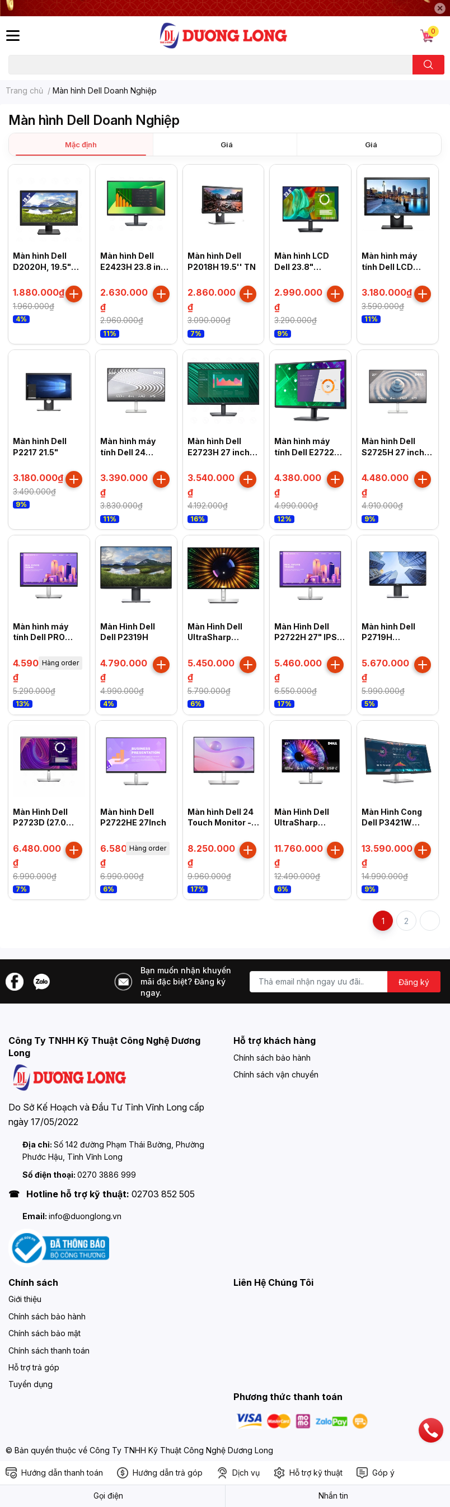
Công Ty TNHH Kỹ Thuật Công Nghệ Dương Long (181, 1450)
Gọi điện (108, 1495)
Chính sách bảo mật (44, 1333)
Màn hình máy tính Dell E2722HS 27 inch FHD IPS (310, 452)
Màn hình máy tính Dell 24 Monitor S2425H (133, 452)
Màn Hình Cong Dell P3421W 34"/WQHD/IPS (392, 822)
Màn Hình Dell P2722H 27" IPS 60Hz (305, 637)
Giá (227, 144)
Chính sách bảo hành (272, 1057)
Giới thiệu (24, 1299)
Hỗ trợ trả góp (33, 1367)
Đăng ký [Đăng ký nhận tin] (414, 982)
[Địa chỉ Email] (345, 981)
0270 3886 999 (106, 1174)
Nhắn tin (333, 1495)
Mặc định (81, 144)
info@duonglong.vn (85, 1216)
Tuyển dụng (30, 1384)
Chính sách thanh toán (49, 1350)
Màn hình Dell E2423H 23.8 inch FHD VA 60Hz (135, 266)
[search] (428, 64)
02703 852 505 (163, 1194)
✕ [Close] (440, 8)
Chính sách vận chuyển (275, 1074)
